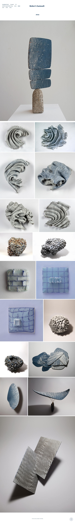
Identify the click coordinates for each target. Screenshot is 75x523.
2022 (19, 6)
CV (16, 4)
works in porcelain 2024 (7, 6)
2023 (15, 6)
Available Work (5, 4)
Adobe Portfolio (40, 518)
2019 (10, 7)
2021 (3, 7)
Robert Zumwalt (37, 6)
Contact (12, 4)
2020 (7, 7)
